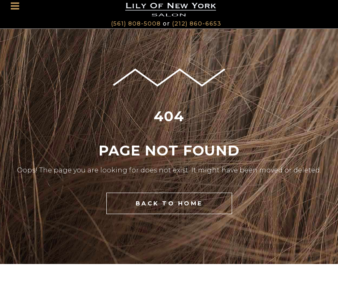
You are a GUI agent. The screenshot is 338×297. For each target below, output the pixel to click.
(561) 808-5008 (136, 23)
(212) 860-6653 (196, 23)
